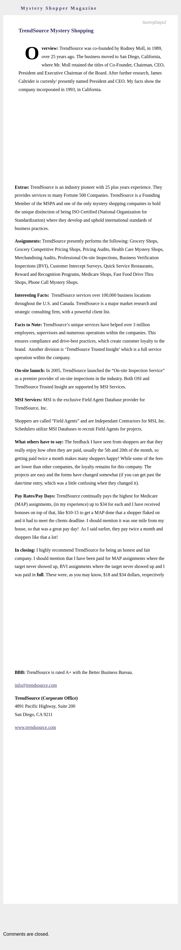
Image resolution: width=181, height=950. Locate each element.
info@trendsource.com (36, 685)
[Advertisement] (90, 139)
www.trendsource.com (35, 727)
